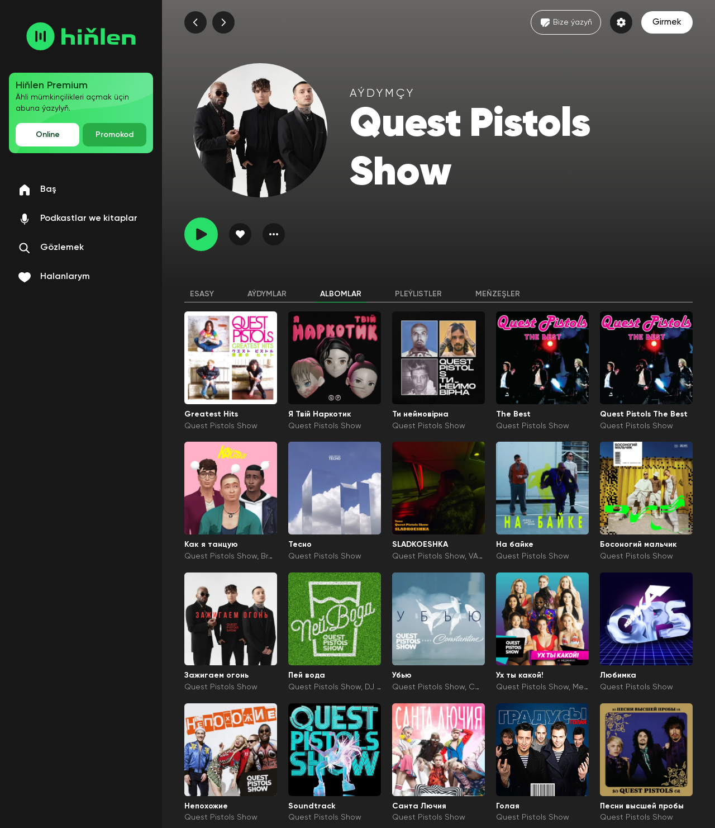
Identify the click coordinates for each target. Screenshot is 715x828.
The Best (513, 414)
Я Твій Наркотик (319, 414)
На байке (514, 544)
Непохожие (206, 806)
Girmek (666, 22)
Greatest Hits (211, 414)
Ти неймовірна (420, 414)
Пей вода (306, 675)
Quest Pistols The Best (644, 414)
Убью (402, 675)
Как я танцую (211, 544)
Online (48, 135)
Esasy (202, 294)
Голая (507, 806)
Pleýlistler (418, 294)
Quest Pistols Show (221, 426)
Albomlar (340, 294)
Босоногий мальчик (638, 544)
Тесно (300, 544)
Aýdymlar (267, 294)
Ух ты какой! (520, 675)
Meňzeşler (497, 294)
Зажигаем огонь (216, 675)
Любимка (618, 675)
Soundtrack (312, 806)
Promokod (115, 135)
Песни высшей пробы (642, 806)
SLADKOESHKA (420, 544)
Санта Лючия (419, 806)
